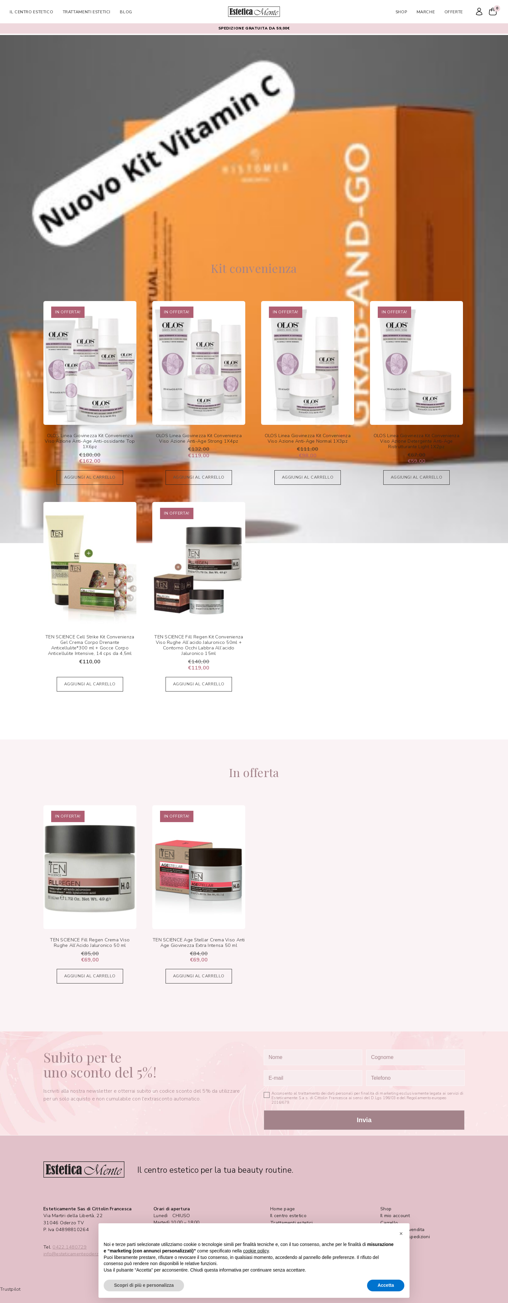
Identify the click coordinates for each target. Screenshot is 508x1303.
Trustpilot (10, 1289)
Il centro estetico (31, 12)
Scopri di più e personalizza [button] (144, 1285)
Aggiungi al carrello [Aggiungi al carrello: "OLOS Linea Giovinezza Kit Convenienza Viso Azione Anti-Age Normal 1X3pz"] (308, 477)
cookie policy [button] (256, 1250)
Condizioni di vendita (402, 1230)
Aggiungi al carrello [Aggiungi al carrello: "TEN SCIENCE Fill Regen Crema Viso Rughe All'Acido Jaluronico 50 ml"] (90, 976)
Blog (126, 12)
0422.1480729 (69, 1247)
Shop (401, 12)
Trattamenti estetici (87, 12)
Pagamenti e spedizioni (405, 1237)
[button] (401, 1233)
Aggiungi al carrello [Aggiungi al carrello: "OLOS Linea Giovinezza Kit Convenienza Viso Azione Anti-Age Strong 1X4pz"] (199, 477)
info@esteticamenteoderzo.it (74, 1254)
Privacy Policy (395, 1243)
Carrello (389, 1223)
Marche (426, 12)
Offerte (453, 12)
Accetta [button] (385, 1285)
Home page (282, 1209)
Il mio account (395, 1216)
